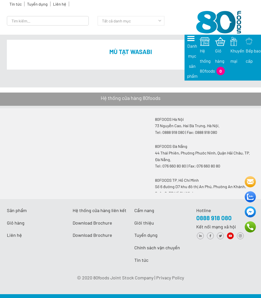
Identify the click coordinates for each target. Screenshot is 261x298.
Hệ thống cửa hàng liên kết (99, 210)
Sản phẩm (17, 210)
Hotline (203, 210)
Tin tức (15, 4)
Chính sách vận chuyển (157, 247)
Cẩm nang (144, 210)
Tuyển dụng (37, 4)
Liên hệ (59, 4)
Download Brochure (92, 223)
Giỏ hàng (15, 223)
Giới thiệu (144, 223)
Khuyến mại (237, 52)
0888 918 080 (214, 218)
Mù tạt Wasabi (130, 51)
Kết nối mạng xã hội (216, 226)
